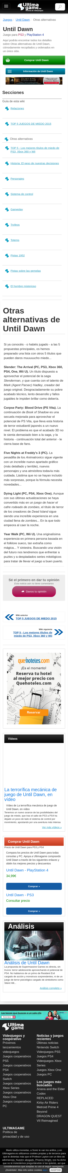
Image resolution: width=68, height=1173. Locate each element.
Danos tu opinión (34, 591)
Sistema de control (19, 194)
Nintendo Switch (48, 1047)
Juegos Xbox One (49, 1070)
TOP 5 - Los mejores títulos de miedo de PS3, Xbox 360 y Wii (32, 149)
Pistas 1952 (15, 255)
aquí (45, 1170)
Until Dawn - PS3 (20, 895)
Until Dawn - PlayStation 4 (27, 870)
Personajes (14, 179)
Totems (12, 240)
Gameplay (14, 209)
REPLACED (45, 1098)
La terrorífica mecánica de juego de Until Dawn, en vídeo (30, 794)
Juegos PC (44, 1074)
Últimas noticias (47, 1043)
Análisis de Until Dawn (27, 962)
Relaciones (14, 108)
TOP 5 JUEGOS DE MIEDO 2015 (28, 124)
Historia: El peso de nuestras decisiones (32, 163)
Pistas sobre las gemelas (23, 271)
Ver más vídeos (51, 827)
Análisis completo (49, 988)
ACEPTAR (56, 1170)
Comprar (33, 886)
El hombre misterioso (20, 286)
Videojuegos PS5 (48, 1052)
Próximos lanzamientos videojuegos (12, 1047)
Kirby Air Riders (47, 1102)
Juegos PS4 (45, 1056)
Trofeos (12, 225)
